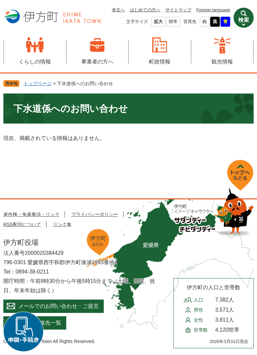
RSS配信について (22, 224)
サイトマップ (178, 9)
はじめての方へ (145, 9)
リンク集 (62, 224)
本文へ (118, 9)
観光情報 (222, 61)
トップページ (37, 83)
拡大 (158, 21)
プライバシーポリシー (94, 214)
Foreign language (213, 9)
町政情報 (159, 61)
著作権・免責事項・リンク (31, 214)
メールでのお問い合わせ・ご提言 (58, 306)
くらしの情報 (35, 61)
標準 (173, 21)
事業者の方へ (97, 61)
